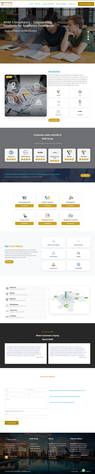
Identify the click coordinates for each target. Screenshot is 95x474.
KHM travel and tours (36, 451)
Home (31, 4)
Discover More (54, 120)
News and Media (61, 4)
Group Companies (48, 4)
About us (37, 4)
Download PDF (13, 458)
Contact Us (71, 4)
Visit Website (24, 205)
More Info (9, 261)
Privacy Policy (74, 471)
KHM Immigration (35, 446)
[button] (88, 32)
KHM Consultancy (35, 448)
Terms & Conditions (85, 471)
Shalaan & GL (34, 444)
